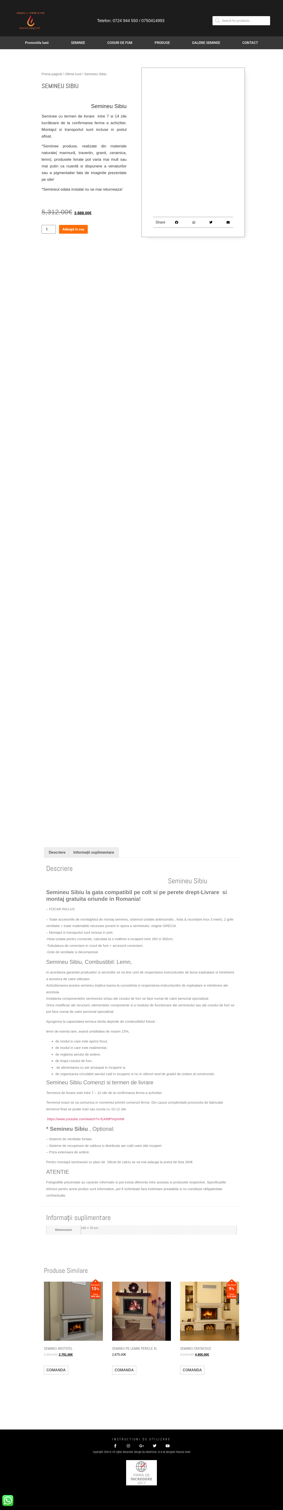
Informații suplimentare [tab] (94, 852)
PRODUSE (162, 43)
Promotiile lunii (37, 43)
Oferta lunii (73, 74)
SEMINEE (78, 43)
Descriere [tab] (57, 852)
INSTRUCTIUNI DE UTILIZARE (141, 1439)
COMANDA (56, 1370)
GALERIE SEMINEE (206, 43)
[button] (177, 222)
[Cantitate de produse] (49, 229)
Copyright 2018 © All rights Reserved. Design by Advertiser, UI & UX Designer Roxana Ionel (141, 1452)
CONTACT (250, 43)
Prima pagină (52, 74)
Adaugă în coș (73, 229)
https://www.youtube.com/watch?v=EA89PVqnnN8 (85, 1119)
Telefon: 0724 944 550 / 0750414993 (130, 20)
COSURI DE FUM (119, 43)
